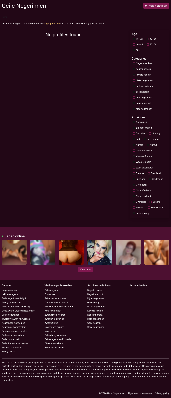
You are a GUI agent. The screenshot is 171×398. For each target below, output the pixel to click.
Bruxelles (139, 133)
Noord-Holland (142, 196)
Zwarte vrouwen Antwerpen (16, 318)
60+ (136, 50)
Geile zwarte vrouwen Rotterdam (18, 310)
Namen (138, 144)
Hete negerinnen (53, 310)
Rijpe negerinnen (95, 298)
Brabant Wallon (142, 127)
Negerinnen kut (95, 294)
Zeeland (138, 207)
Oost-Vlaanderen (143, 150)
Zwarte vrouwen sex (55, 318)
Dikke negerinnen (10, 314)
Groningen (140, 184)
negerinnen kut (142, 103)
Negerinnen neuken (54, 327)
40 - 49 (138, 44)
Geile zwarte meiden (55, 347)
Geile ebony (93, 302)
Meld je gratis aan (156, 5)
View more (85, 269)
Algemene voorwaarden (140, 393)
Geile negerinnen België (14, 298)
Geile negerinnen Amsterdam (59, 306)
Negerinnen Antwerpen (13, 323)
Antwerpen (140, 122)
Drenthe (138, 173)
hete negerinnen (142, 97)
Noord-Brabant (142, 190)
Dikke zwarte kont (54, 343)
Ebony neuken (9, 351)
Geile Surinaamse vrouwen (15, 343)
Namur (152, 144)
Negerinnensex (9, 290)
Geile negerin (51, 290)
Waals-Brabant (142, 162)
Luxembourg (141, 213)
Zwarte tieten (51, 323)
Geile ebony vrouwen (55, 335)
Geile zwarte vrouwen (55, 298)
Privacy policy (162, 393)
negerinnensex (142, 69)
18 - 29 (138, 38)
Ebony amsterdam (11, 302)
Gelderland (156, 179)
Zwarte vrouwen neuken (57, 302)
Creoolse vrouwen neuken (15, 331)
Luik (136, 139)
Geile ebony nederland (13, 335)
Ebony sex (50, 294)
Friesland (139, 179)
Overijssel (139, 201)
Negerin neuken (142, 63)
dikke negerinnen (143, 80)
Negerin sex (51, 331)
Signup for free (52, 23)
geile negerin (141, 91)
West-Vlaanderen (143, 167)
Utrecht (155, 201)
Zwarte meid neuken (55, 314)
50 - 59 (152, 44)
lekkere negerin (142, 74)
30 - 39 (152, 38)
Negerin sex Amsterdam (14, 327)
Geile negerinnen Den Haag (16, 306)
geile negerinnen (143, 86)
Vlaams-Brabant (143, 156)
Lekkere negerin (10, 294)
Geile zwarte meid (11, 339)
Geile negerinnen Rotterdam (59, 339)
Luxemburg (151, 139)
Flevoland (154, 173)
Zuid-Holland (156, 207)
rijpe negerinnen (142, 109)
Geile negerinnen (95, 327)
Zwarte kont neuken (12, 347)
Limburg (154, 133)
